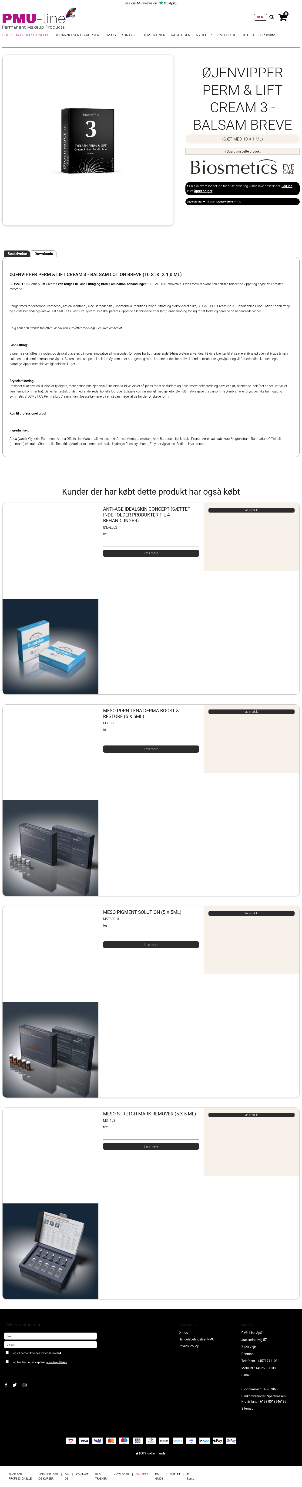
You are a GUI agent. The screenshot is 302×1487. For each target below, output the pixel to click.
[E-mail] (50, 1344)
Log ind (287, 186)
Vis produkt (252, 510)
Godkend (15, 1371)
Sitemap (247, 1408)
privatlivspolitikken (56, 1362)
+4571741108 (267, 1361)
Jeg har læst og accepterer (39, 1362)
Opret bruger (203, 191)
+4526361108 (265, 1368)
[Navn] (50, 1335)
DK (261, 17)
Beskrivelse (17, 254)
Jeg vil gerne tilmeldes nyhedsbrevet (53, 1352)
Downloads (43, 254)
